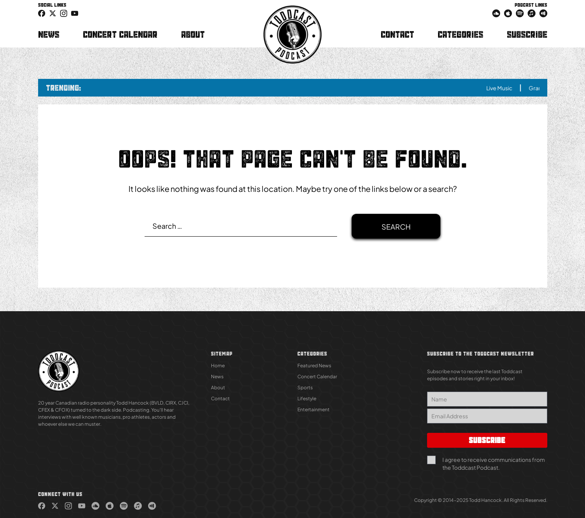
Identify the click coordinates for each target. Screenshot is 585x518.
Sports (305, 387)
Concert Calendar (120, 34)
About (193, 34)
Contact (397, 34)
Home (218, 365)
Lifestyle (306, 398)
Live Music (504, 87)
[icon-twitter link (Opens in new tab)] (52, 13)
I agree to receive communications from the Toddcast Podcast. (493, 463)
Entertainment (313, 409)
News (48, 34)
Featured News (314, 365)
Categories (460, 34)
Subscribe (527, 34)
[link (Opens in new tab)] (41, 13)
